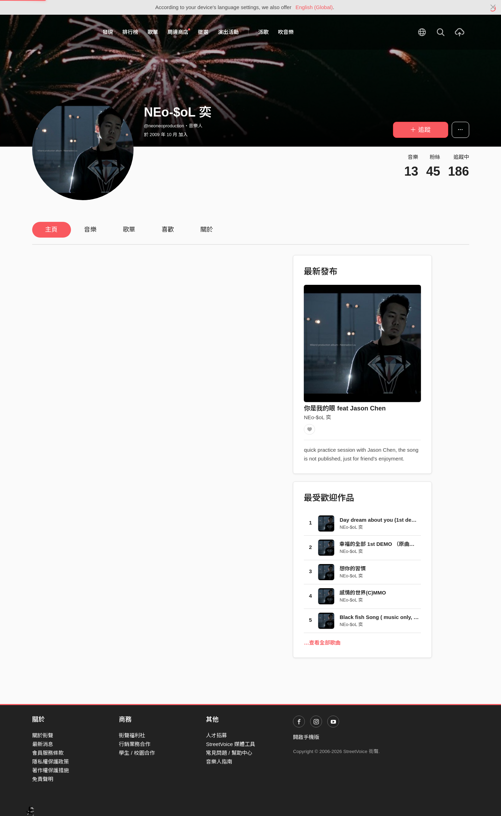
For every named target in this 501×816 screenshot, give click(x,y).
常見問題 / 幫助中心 (229, 753)
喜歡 (168, 229)
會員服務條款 (48, 753)
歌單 (153, 32)
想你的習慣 (352, 570)
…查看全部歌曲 (322, 644)
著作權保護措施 (50, 770)
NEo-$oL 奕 (317, 417)
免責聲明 (42, 779)
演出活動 (228, 32)
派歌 (263, 32)
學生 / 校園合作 (137, 753)
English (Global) (314, 7)
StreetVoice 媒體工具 (230, 744)
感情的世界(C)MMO (362, 594)
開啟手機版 (306, 737)
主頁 (51, 229)
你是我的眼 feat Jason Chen (345, 408)
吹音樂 (286, 32)
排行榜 (130, 32)
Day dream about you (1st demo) (380, 522)
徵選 (203, 32)
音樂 (90, 229)
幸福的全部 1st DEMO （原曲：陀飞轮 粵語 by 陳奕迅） (405, 546)
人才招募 (216, 735)
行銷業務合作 (134, 744)
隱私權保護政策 (50, 762)
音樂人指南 (219, 762)
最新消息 (42, 744)
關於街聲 (42, 735)
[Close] (493, 7)
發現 (107, 32)
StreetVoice (61, 32)
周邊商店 (179, 31)
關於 (206, 229)
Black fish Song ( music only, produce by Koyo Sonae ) (408, 619)
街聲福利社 (132, 735)
